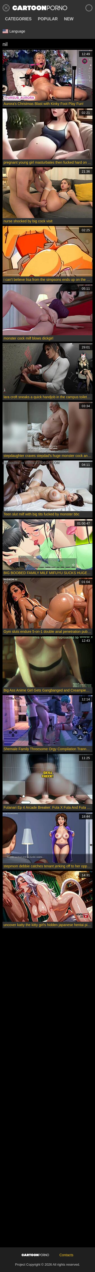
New (68, 19)
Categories (18, 19)
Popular (48, 19)
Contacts (66, 1255)
